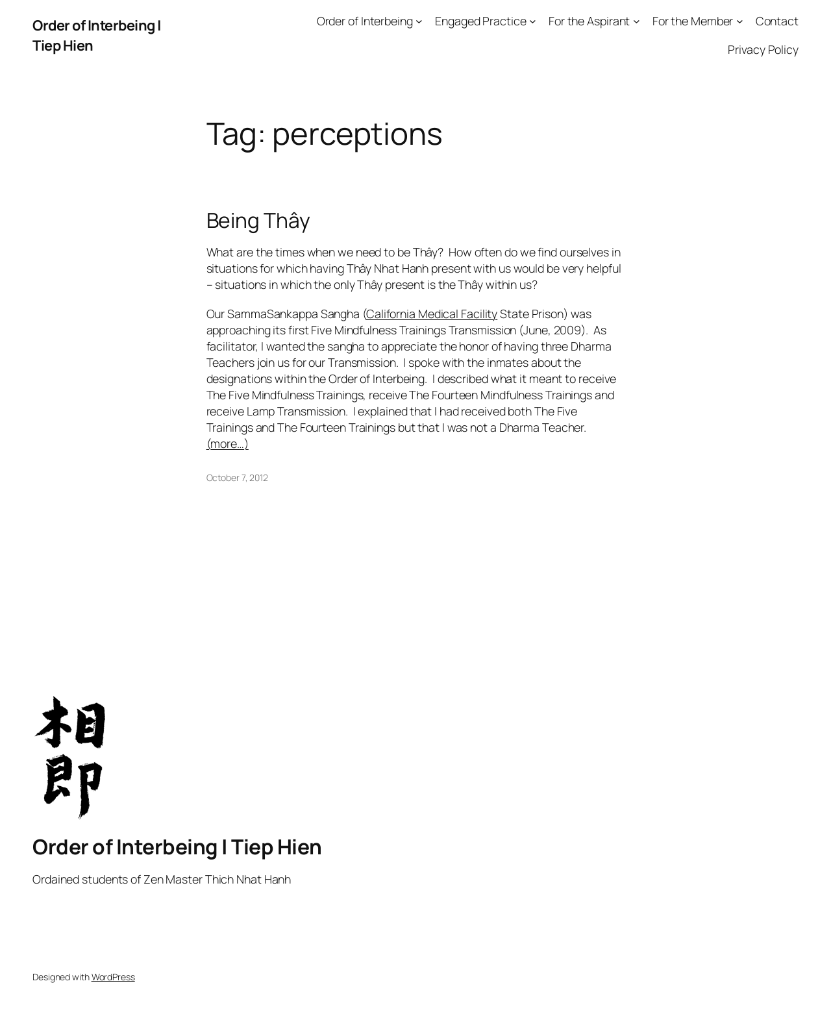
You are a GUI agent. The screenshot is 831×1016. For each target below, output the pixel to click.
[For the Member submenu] (739, 21)
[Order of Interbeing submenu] (419, 21)
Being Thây (258, 220)
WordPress (113, 977)
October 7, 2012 (237, 477)
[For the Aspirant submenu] (636, 21)
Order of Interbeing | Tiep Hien (177, 846)
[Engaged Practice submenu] (532, 21)
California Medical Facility (431, 313)
